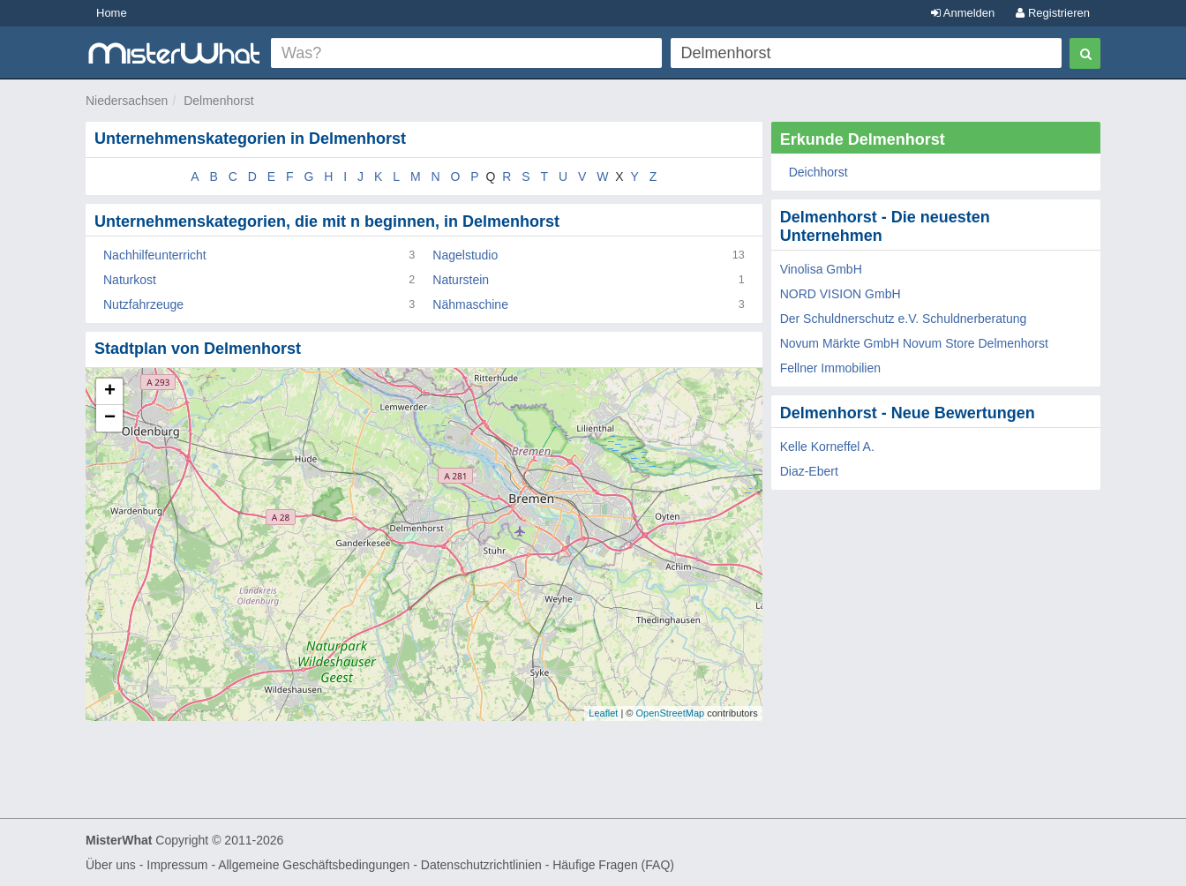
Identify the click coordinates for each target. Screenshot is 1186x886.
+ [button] (110, 392)
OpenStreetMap (669, 713)
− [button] (110, 418)
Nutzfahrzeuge (143, 304)
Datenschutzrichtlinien (481, 865)
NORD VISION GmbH (840, 294)
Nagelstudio (465, 255)
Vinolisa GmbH (821, 269)
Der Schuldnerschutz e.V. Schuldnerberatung (903, 319)
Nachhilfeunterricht (154, 255)
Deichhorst (818, 172)
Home (111, 12)
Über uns (111, 865)
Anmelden (963, 12)
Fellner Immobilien (830, 368)
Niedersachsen (127, 101)
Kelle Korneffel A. (827, 446)
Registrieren (1053, 12)
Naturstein (460, 280)
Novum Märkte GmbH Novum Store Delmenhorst (914, 343)
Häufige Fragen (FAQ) (613, 865)
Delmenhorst (218, 101)
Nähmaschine (470, 304)
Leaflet (603, 713)
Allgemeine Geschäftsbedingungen (313, 865)
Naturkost (129, 280)
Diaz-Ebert (809, 471)
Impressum (176, 865)
